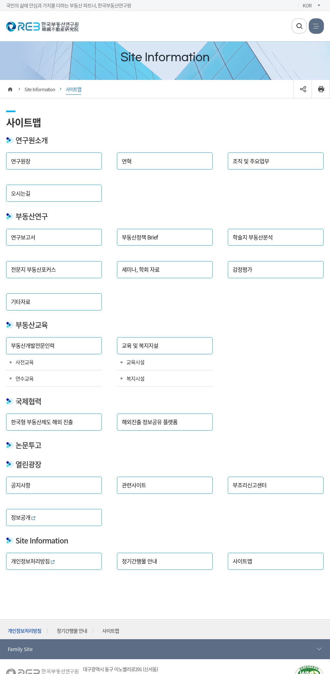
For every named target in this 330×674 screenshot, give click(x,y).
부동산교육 (31, 324)
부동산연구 (31, 216)
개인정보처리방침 (32, 561)
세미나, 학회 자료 (141, 269)
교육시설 (135, 362)
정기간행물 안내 (139, 561)
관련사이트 (134, 485)
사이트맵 (242, 561)
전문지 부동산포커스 (33, 269)
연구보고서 (23, 237)
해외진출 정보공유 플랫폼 (150, 422)
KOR (307, 5)
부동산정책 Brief (140, 237)
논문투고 (28, 445)
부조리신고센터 (250, 485)
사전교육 (24, 362)
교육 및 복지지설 (140, 345)
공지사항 (20, 485)
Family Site (165, 649)
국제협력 (28, 401)
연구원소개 (31, 140)
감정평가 (242, 269)
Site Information (41, 540)
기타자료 (20, 302)
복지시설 (135, 378)
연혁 (126, 161)
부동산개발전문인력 (32, 345)
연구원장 (20, 161)
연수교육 (24, 378)
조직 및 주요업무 (251, 161)
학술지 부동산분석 (253, 237)
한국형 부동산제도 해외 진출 (42, 422)
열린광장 (28, 464)
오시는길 (20, 193)
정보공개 (23, 517)
